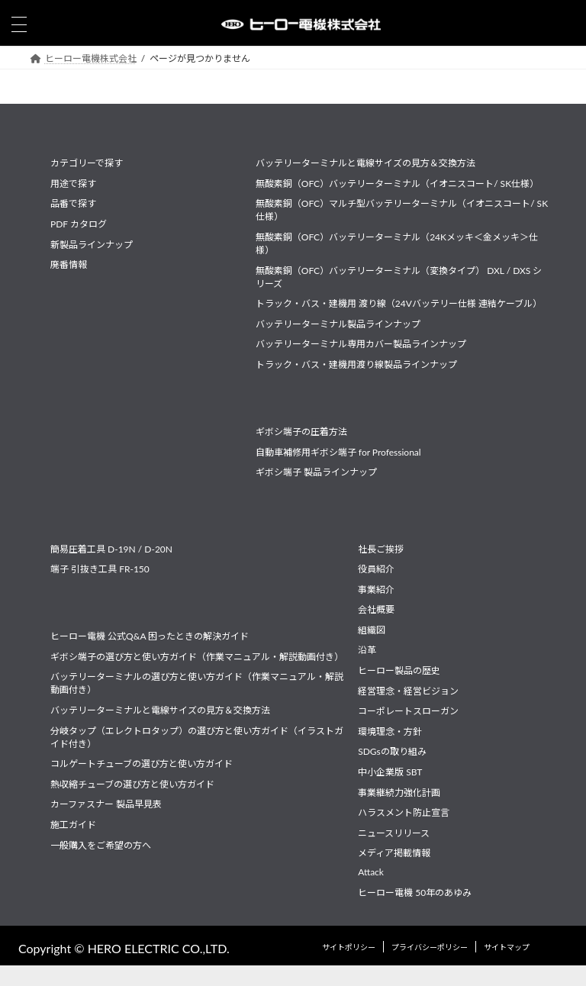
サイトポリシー (348, 946)
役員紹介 (376, 569)
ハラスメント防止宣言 (403, 812)
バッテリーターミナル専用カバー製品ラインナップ (361, 344)
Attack (371, 872)
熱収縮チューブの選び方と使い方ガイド (132, 784)
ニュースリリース (394, 833)
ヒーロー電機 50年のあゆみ (415, 891)
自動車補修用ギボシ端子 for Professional (338, 452)
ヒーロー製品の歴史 (399, 670)
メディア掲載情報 (394, 853)
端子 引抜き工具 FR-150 (100, 569)
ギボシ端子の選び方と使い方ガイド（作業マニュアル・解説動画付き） (196, 656)
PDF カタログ (78, 224)
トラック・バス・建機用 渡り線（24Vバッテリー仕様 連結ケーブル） (399, 303)
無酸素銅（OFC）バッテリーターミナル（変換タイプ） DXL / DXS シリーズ (399, 276)
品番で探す (73, 203)
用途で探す (73, 183)
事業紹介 (376, 588)
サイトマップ (507, 946)
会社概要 (376, 609)
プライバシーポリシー (429, 946)
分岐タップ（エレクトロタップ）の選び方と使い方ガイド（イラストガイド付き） (196, 736)
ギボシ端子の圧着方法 (301, 431)
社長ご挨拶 (381, 548)
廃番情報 (68, 264)
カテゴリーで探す (86, 163)
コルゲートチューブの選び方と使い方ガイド (141, 763)
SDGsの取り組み (392, 751)
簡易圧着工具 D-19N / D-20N (111, 548)
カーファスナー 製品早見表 (106, 804)
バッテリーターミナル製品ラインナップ (338, 324)
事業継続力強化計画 (399, 792)
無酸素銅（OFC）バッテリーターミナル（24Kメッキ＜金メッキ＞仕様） (397, 243)
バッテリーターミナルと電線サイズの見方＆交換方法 (365, 163)
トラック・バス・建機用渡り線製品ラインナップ (356, 364)
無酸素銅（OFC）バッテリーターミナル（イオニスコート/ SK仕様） (397, 183)
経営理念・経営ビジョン (408, 690)
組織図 (371, 630)
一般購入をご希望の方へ (100, 844)
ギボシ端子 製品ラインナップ (316, 472)
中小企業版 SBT (390, 772)
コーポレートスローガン (408, 711)
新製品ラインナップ (91, 244)
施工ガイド (73, 824)
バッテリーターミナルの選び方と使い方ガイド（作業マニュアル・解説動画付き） (196, 683)
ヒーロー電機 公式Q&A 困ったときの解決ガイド (149, 636)
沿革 (367, 650)
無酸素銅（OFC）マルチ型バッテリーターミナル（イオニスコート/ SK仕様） (402, 210)
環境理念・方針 (390, 731)
